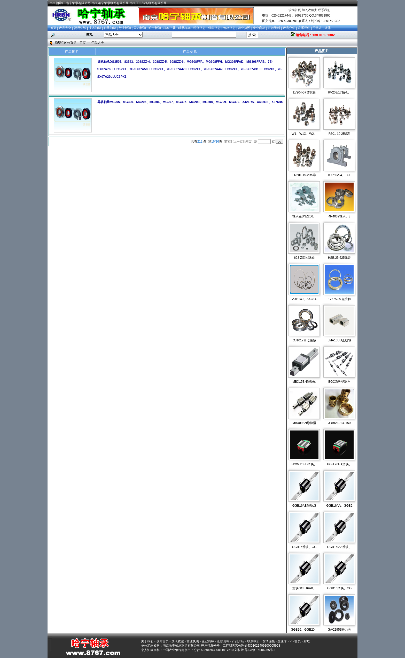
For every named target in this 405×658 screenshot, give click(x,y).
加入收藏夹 (309, 10)
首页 (53, 28)
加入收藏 (178, 641)
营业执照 (244, 28)
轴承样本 (184, 28)
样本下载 (169, 28)
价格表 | (318, 28)
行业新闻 (125, 28)
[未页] (249, 141)
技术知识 (95, 28)
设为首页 (295, 10)
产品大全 (65, 28)
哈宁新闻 (155, 28)
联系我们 (324, 10)
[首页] (228, 141)
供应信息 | (215, 28)
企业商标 (259, 28)
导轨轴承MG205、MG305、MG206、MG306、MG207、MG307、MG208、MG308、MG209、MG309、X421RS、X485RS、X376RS (190, 102)
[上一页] (238, 141)
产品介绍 (289, 28)
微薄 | (328, 28)
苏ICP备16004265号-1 (260, 650)
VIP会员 (295, 641)
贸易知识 (80, 28)
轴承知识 (110, 28)
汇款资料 (274, 28)
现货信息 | (200, 28)
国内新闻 (140, 28)
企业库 (282, 641)
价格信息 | (230, 28)
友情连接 (268, 641)
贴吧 (306, 641)
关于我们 (147, 641)
